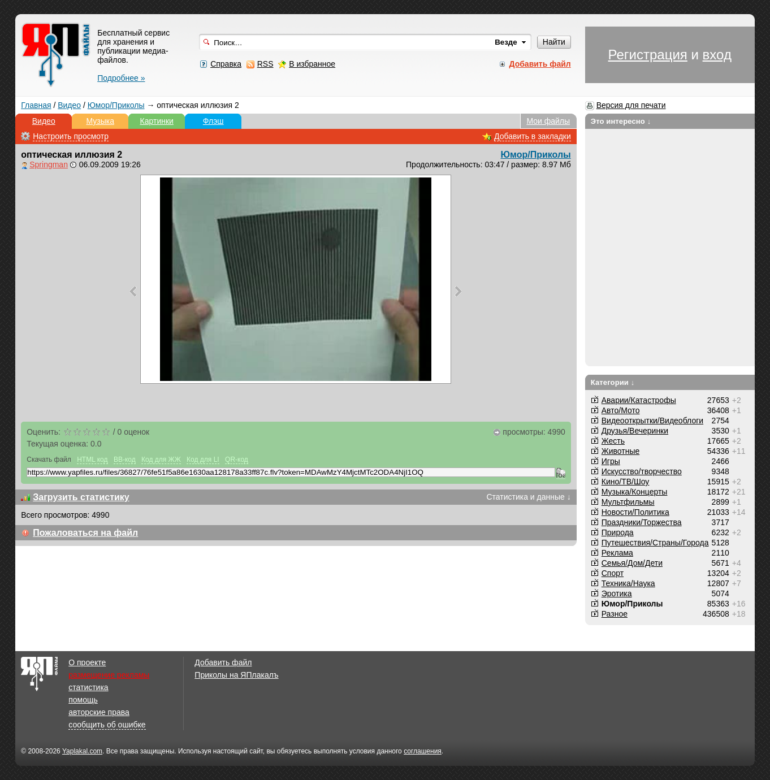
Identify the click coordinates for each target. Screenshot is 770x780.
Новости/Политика (635, 512)
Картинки (157, 120)
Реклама (617, 552)
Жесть (613, 440)
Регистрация (647, 54)
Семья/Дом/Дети (632, 562)
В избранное (312, 63)
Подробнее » (121, 78)
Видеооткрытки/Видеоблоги (652, 420)
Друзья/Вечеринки (635, 430)
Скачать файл (49, 459)
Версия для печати (631, 105)
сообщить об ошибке (106, 724)
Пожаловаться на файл (85, 533)
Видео (69, 105)
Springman (48, 164)
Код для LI (203, 459)
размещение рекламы (108, 674)
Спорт (613, 573)
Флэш (213, 120)
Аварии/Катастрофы (639, 400)
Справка (225, 63)
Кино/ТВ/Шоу (626, 481)
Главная (36, 105)
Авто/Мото (621, 410)
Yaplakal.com (82, 751)
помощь (83, 699)
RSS (265, 63)
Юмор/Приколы (116, 105)
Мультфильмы (628, 501)
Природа (618, 532)
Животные (621, 451)
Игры (611, 461)
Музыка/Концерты (635, 491)
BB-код (125, 459)
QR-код (236, 459)
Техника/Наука (628, 583)
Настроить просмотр (71, 136)
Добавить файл (223, 662)
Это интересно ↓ (621, 121)
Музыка (100, 120)
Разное (615, 613)
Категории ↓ (613, 382)
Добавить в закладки (532, 136)
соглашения (423, 751)
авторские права (98, 712)
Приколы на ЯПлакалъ (236, 674)
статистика (88, 687)
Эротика (617, 593)
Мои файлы (548, 120)
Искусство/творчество (642, 471)
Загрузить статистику (81, 497)
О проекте (87, 662)
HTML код (92, 459)
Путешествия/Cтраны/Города (655, 542)
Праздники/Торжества (642, 522)
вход (717, 54)
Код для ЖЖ (161, 459)
